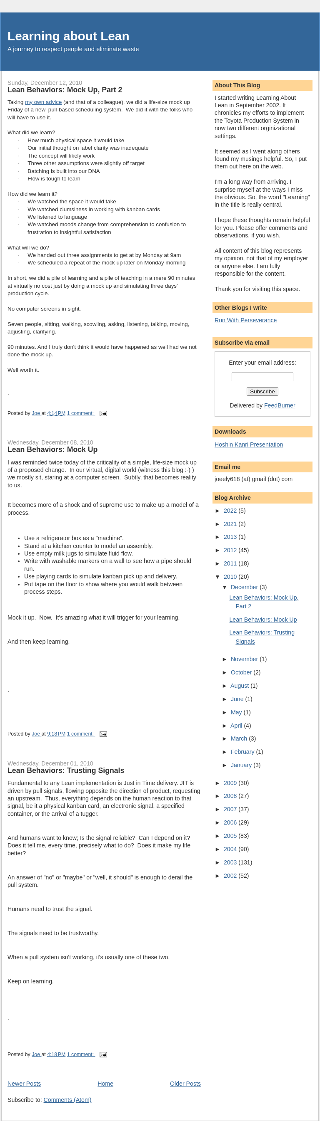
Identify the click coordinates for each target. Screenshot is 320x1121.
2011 (231, 563)
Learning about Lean (69, 36)
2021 (231, 524)
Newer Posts (24, 1083)
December (245, 587)
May (237, 712)
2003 (231, 862)
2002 (231, 875)
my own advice (43, 102)
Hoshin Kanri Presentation (249, 444)
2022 (231, 510)
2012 (231, 550)
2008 (231, 796)
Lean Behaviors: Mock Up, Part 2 (65, 90)
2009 (231, 783)
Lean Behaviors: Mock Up (53, 449)
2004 (231, 849)
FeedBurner (279, 405)
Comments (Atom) (68, 1099)
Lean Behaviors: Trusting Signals (66, 770)
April (237, 725)
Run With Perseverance (246, 320)
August (240, 685)
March (240, 738)
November (245, 659)
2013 (231, 536)
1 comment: (81, 413)
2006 (231, 822)
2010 (231, 576)
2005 (231, 835)
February (243, 751)
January (242, 765)
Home (105, 1083)
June (238, 699)
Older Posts (185, 1083)
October (242, 672)
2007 (231, 809)
